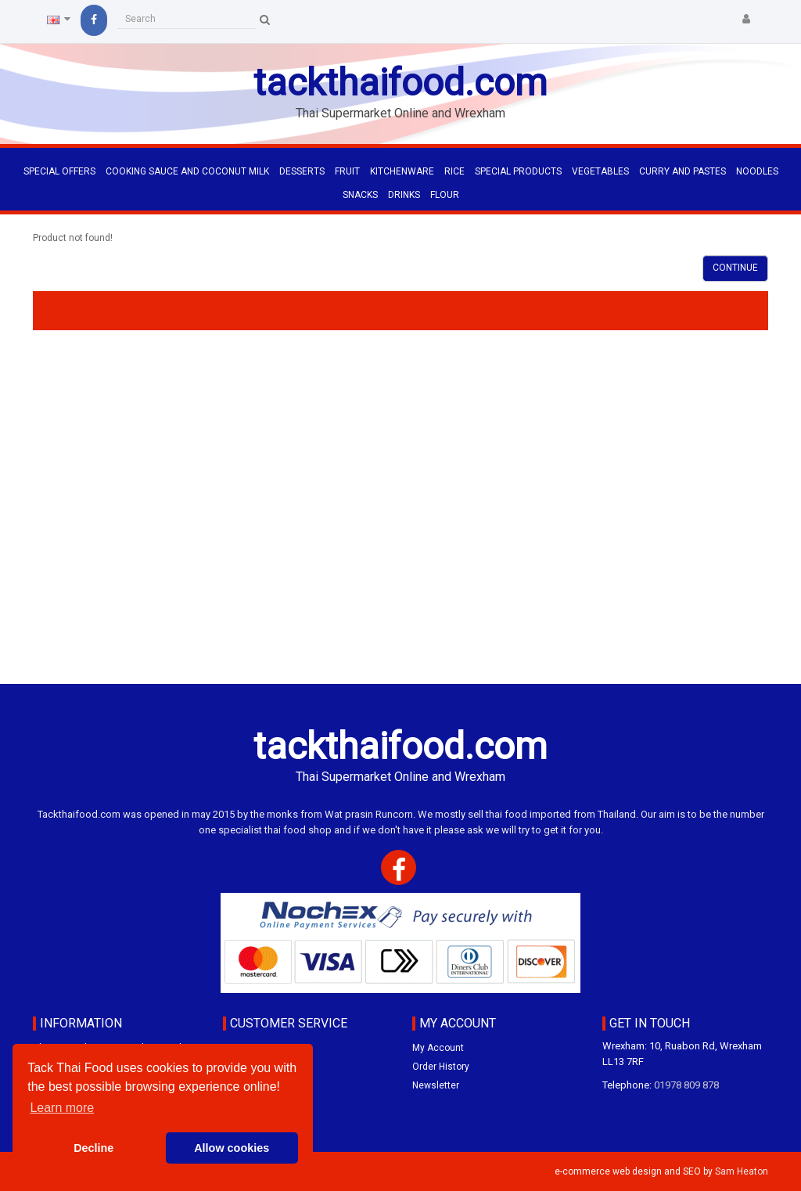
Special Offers (59, 171)
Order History (440, 1066)
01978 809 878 (686, 1085)
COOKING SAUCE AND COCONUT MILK (187, 171)
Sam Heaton (741, 1171)
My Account (438, 1047)
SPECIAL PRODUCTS (518, 171)
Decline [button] (93, 1148)
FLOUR (444, 194)
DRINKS (404, 194)
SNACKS (360, 194)
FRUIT (347, 171)
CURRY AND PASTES (682, 171)
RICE (454, 171)
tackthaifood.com (400, 82)
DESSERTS (302, 171)
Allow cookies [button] (231, 1148)
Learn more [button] (62, 1107)
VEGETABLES (600, 171)
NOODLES (757, 171)
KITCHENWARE (402, 171)
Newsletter (435, 1085)
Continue (735, 267)
